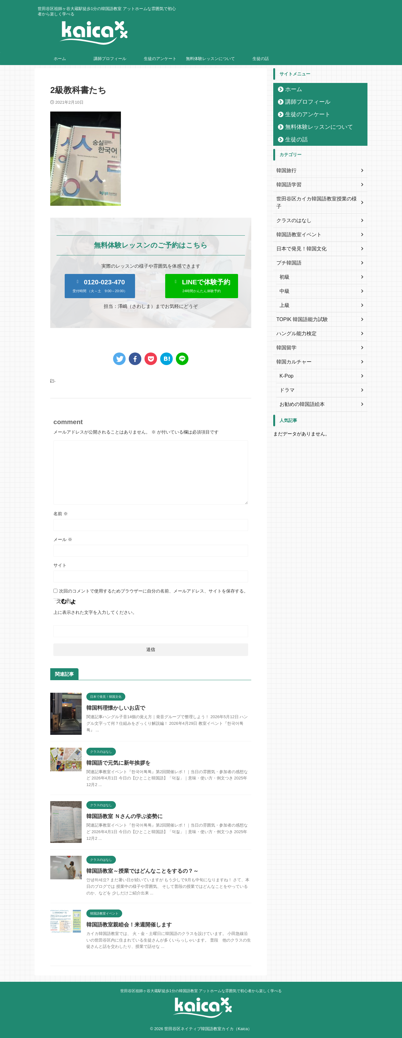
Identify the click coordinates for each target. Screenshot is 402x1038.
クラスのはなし (291, 213)
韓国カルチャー (291, 354)
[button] (100, 286)
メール (62, 539)
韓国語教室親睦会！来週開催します (126, 924)
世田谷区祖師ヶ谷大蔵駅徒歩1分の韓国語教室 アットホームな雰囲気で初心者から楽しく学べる (201, 991)
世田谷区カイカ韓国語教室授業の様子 (313, 198)
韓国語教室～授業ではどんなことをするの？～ (139, 871)
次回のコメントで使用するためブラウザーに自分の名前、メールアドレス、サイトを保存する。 (153, 590)
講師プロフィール (110, 58)
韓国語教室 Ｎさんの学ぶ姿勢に (122, 816)
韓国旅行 (285, 170)
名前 (60, 513)
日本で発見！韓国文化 (298, 241)
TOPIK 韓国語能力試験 (299, 311)
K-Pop (286, 368)
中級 (284, 283)
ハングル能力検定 (294, 326)
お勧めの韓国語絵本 (299, 396)
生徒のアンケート (160, 58)
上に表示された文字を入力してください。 (95, 612)
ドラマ (286, 382)
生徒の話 (261, 58)
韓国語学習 (287, 184)
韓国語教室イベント (296, 227)
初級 (284, 269)
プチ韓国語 (287, 255)
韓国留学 (285, 340)
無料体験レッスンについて (210, 58)
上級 (284, 297)
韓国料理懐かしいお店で (114, 708)
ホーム (60, 58)
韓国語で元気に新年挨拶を (116, 763)
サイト (60, 565)
